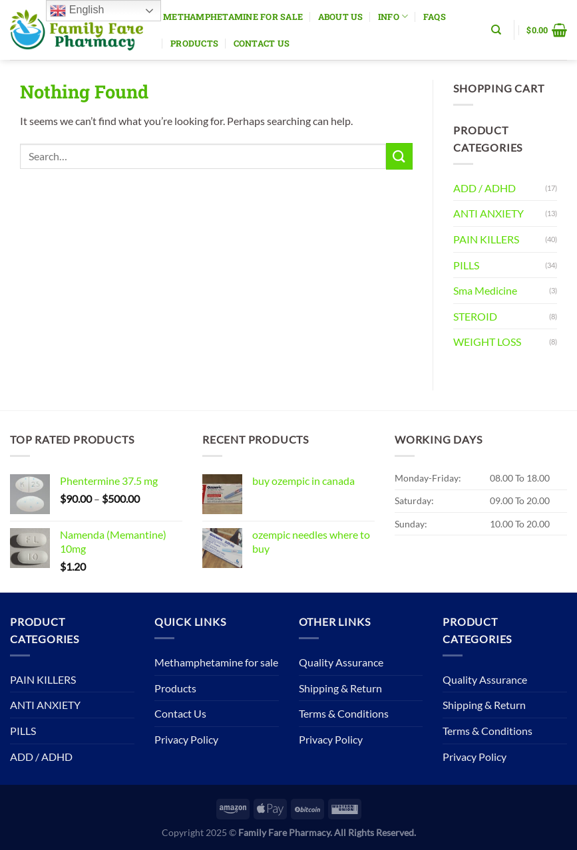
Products (194, 43)
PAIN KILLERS (486, 239)
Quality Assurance (341, 662)
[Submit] (399, 156)
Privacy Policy (186, 739)
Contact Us (262, 43)
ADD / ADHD (484, 188)
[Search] (496, 30)
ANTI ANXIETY (488, 213)
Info (393, 16)
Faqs (434, 16)
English (77, 11)
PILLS (466, 265)
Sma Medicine (485, 290)
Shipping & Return (340, 688)
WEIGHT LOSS (487, 341)
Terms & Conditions (344, 713)
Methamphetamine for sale (233, 16)
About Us (340, 16)
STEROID (475, 316)
